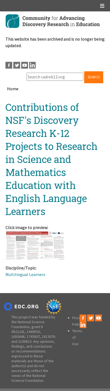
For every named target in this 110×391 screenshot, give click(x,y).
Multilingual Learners (25, 274)
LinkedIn (32, 65)
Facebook (8, 65)
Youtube (24, 65)
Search (94, 77)
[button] (35, 259)
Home (12, 88)
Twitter (16, 65)
